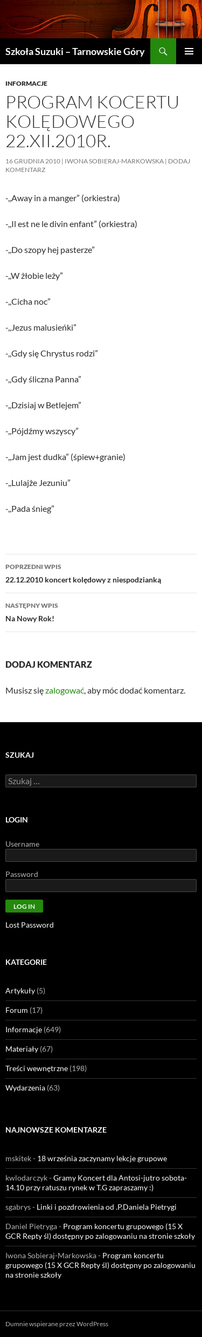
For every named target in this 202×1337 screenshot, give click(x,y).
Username (22, 843)
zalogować (64, 690)
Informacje (26, 83)
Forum (16, 1009)
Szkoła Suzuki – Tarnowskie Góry (75, 51)
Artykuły (20, 990)
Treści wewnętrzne (36, 1068)
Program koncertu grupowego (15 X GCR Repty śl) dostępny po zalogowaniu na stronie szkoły (100, 1231)
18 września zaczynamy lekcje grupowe (102, 1158)
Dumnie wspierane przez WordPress (56, 1324)
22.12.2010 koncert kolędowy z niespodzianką (101, 572)
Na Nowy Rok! (101, 611)
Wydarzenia (25, 1087)
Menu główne (189, 51)
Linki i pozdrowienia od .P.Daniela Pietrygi (107, 1206)
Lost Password (29, 924)
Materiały (21, 1048)
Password (21, 874)
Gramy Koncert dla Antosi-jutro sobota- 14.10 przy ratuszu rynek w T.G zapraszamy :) (96, 1182)
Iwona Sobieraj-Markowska (114, 161)
